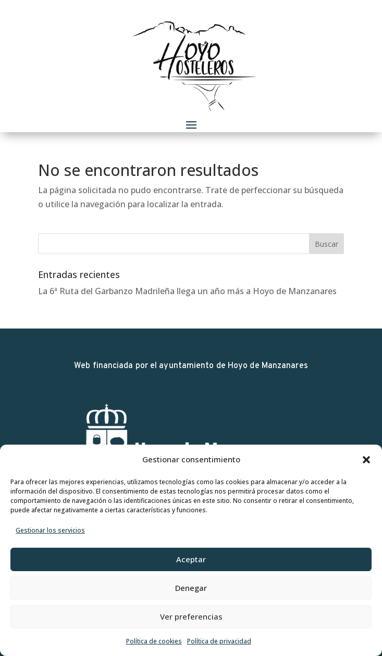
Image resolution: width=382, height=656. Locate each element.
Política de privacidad (219, 641)
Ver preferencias (191, 616)
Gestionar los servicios (50, 530)
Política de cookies (154, 641)
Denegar (191, 588)
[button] (366, 460)
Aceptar (191, 559)
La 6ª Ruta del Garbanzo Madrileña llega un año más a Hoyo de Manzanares (187, 291)
